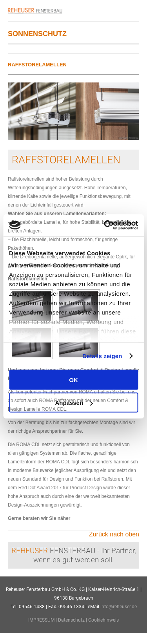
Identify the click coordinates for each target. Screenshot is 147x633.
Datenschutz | (73, 620)
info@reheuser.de (118, 606)
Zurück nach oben (114, 534)
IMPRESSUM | (43, 620)
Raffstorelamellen (37, 65)
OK (73, 379)
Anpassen (74, 402)
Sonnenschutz (37, 34)
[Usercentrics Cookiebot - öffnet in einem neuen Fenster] (104, 225)
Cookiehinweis (103, 620)
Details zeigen (102, 356)
